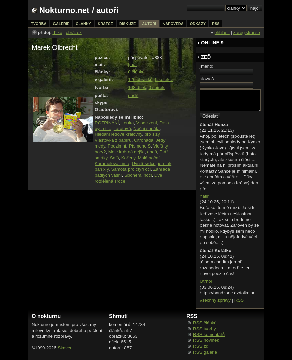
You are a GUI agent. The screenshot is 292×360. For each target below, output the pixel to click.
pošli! (133, 95)
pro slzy (152, 134)
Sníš (114, 157)
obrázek (73, 32)
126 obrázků (140, 79)
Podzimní (117, 146)
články (83, 24)
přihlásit (222, 32)
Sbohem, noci (138, 175)
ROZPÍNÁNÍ (107, 122)
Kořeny (128, 157)
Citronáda (143, 140)
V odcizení (146, 122)
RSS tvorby (204, 328)
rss (216, 24)
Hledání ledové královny (118, 134)
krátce (105, 24)
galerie (61, 24)
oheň (152, 151)
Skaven (65, 347)
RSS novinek (206, 340)
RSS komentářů (209, 334)
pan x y (102, 169)
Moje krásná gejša (126, 151)
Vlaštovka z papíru (113, 140)
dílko (57, 32)
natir (204, 196)
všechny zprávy (215, 300)
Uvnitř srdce (143, 163)
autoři (149, 24)
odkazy (198, 24)
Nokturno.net (64, 10)
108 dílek (137, 87)
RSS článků (205, 322)
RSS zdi (201, 346)
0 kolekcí (164, 79)
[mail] (133, 64)
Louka (127, 122)
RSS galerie (205, 352)
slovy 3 (207, 78)
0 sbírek (157, 87)
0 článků (136, 71)
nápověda (172, 24)
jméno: (206, 66)
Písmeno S (140, 146)
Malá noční (148, 157)
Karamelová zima (112, 163)
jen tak (164, 163)
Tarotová (122, 128)
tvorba (38, 24)
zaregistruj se (246, 32)
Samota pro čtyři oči (131, 169)
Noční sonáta (146, 128)
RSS (239, 300)
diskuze (127, 24)
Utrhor (206, 281)
